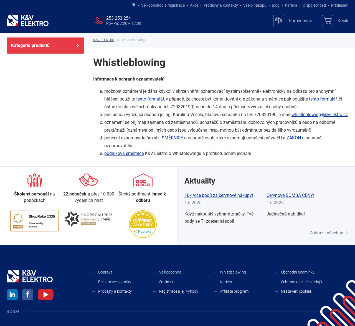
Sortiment (167, 282)
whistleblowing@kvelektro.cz (319, 114)
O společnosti (314, 5)
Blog (276, 5)
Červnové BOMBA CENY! (290, 195)
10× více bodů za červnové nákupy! (218, 195)
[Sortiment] (143, 188)
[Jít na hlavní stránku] (133, 4)
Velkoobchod (170, 272)
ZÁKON (293, 138)
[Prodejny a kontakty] (89, 188)
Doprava (105, 272)
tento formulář (150, 99)
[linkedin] (12, 295)
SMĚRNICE (172, 138)
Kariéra (291, 5)
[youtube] (46, 295)
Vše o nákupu (255, 5)
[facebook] (27, 295)
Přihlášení (338, 5)
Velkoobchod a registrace (163, 5)
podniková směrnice (124, 153)
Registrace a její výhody (179, 291)
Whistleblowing (233, 272)
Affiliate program (234, 291)
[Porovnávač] (292, 20)
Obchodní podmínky (298, 272)
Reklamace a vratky (114, 282)
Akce (194, 5)
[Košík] (335, 20)
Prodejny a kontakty (221, 5)
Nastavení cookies (296, 291)
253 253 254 (118, 18)
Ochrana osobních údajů (301, 282)
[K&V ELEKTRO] (27, 20)
